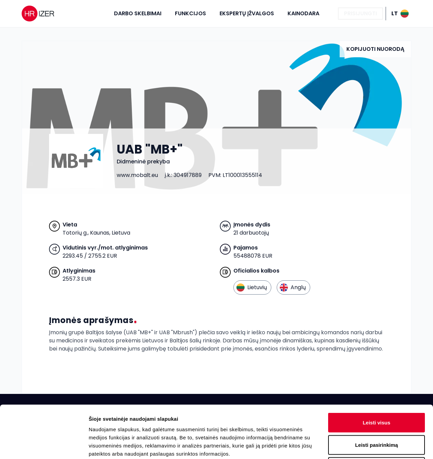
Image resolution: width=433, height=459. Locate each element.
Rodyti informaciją (346, 445)
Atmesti (376, 414)
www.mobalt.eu (137, 175)
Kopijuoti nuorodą (375, 49)
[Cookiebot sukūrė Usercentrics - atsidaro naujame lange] (43, 446)
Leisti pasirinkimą (376, 392)
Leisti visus (376, 370)
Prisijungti (360, 13)
